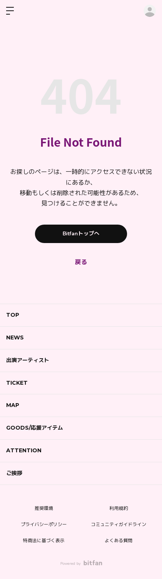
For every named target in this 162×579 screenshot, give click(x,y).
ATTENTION (23, 450)
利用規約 (118, 508)
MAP (12, 405)
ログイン (150, 11)
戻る (81, 262)
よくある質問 (118, 541)
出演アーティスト (27, 360)
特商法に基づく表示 (43, 541)
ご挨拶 (14, 473)
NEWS (15, 337)
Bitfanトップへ (81, 233)
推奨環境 (44, 508)
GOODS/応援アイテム (34, 427)
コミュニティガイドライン (118, 524)
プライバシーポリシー (44, 524)
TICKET (17, 382)
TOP (12, 314)
